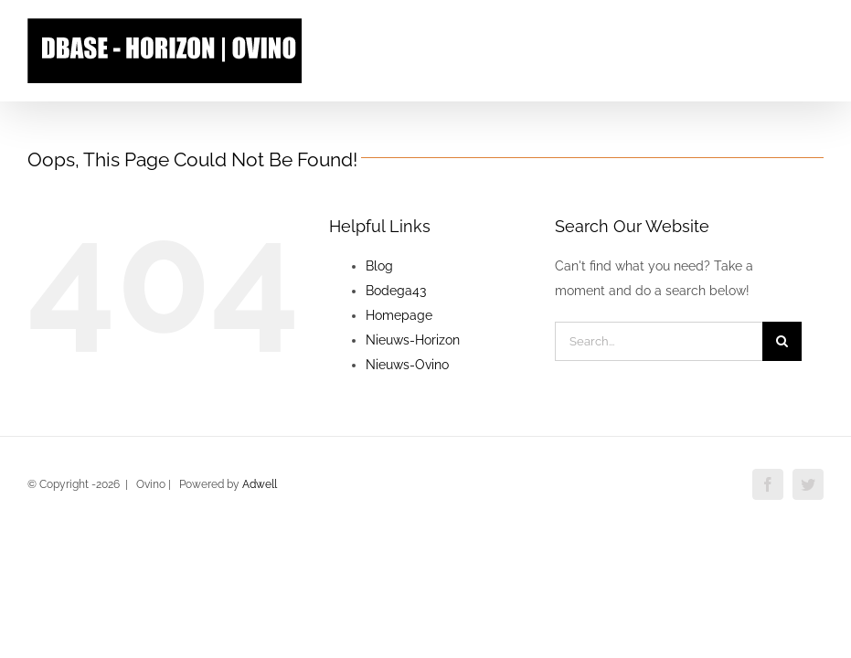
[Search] (782, 341)
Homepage (399, 315)
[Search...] (658, 341)
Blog (379, 266)
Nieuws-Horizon (413, 340)
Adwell (259, 484)
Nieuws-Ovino (407, 364)
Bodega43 (396, 290)
